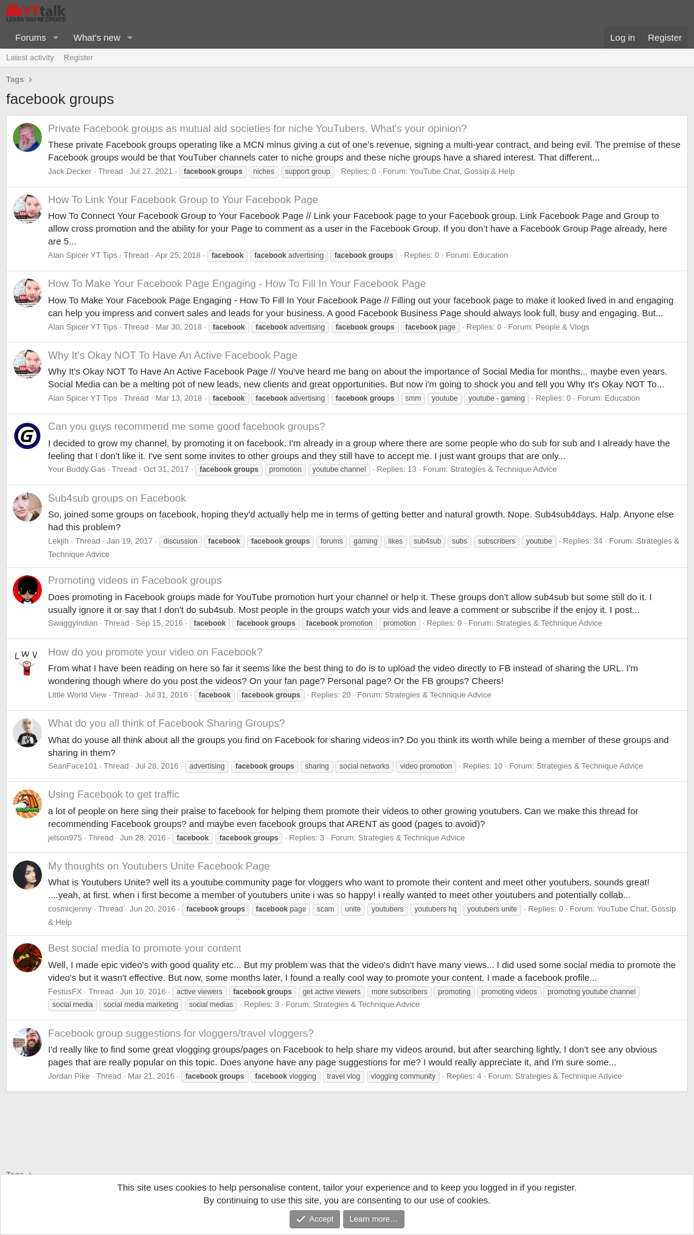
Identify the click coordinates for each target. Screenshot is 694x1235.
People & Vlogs (562, 326)
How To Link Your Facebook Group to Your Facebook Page (183, 200)
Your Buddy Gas (76, 469)
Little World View (77, 694)
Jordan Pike (69, 1076)
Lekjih (58, 540)
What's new (97, 37)
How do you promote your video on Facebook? (155, 652)
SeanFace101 (72, 765)
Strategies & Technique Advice (503, 469)
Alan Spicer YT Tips (82, 255)
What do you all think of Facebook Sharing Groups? (166, 723)
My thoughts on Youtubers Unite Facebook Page (159, 866)
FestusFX (65, 991)
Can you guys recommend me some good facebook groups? (186, 426)
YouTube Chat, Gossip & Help (462, 171)
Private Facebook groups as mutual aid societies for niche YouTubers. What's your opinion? (257, 128)
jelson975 (65, 837)
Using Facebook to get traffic (113, 794)
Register (78, 57)
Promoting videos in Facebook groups (134, 580)
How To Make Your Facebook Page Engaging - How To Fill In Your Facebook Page (237, 283)
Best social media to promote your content (144, 948)
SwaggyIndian (73, 623)
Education (490, 255)
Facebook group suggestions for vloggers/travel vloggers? (181, 1033)
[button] (55, 37)
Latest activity (30, 57)
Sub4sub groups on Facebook (117, 498)
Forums (30, 37)
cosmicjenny (70, 908)
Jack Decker (70, 171)
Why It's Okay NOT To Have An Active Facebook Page (172, 355)
